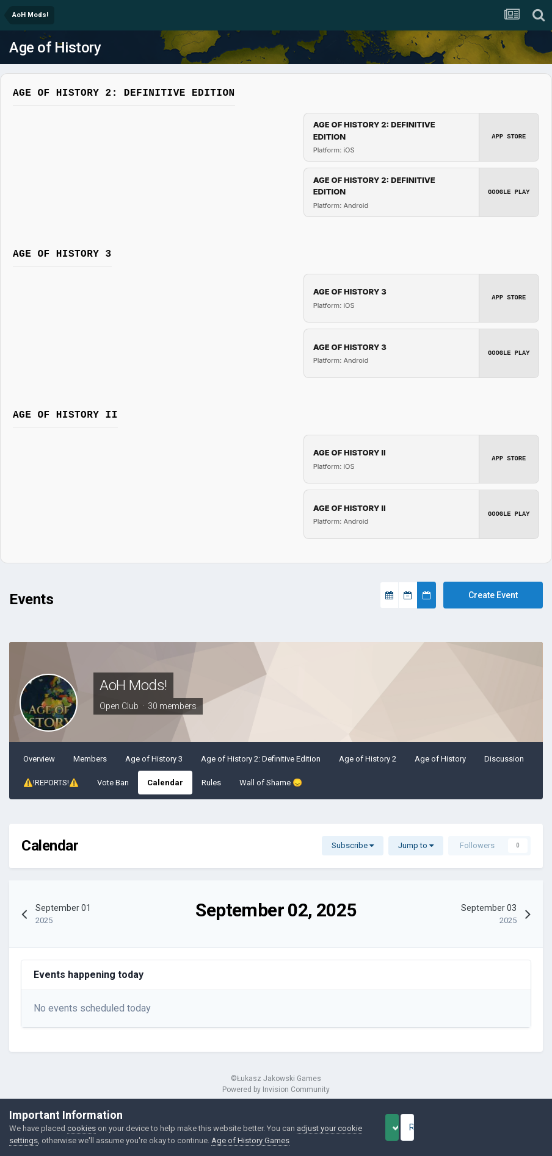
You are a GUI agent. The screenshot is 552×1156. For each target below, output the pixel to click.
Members (90, 758)
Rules (211, 782)
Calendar (165, 782)
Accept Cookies (409, 1127)
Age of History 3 (154, 758)
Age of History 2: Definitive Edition (261, 758)
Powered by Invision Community (276, 1089)
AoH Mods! (133, 685)
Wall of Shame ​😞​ (270, 782)
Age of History (55, 47)
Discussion (504, 758)
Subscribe (353, 845)
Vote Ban (113, 782)
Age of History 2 (367, 758)
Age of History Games (277, 1140)
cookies (81, 1128)
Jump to (416, 845)
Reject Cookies (500, 1127)
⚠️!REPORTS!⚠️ (51, 782)
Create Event (493, 595)
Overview (39, 758)
